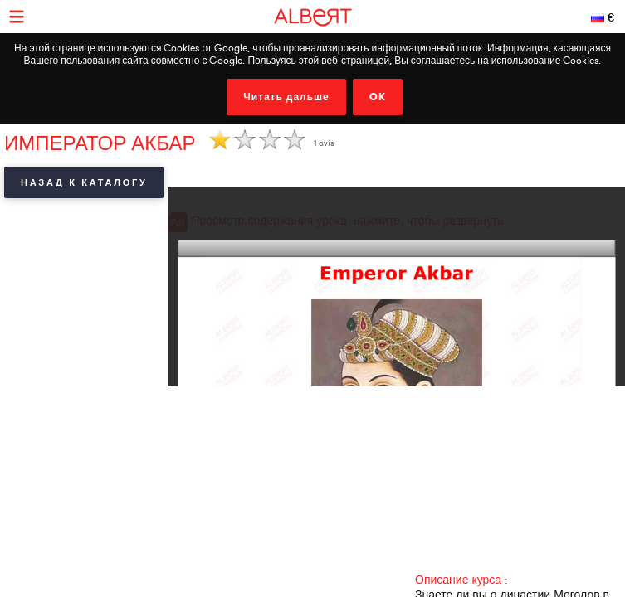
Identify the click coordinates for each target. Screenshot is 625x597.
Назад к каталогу (84, 182)
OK (377, 97)
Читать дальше (286, 97)
